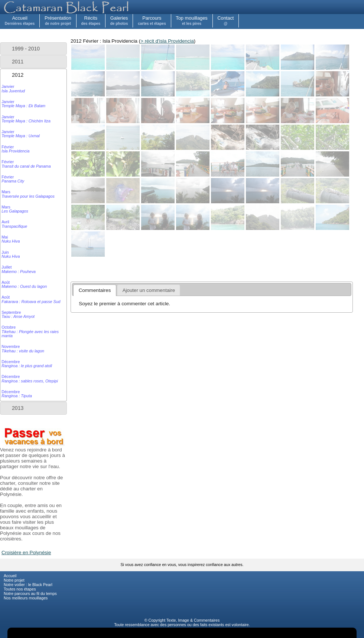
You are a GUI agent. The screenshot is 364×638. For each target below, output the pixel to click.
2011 (17, 62)
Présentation (58, 20)
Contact (225, 20)
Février (15, 149)
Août (24, 284)
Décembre (26, 363)
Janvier (13, 88)
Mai (10, 239)
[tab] (33, 48)
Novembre (22, 348)
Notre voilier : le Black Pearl (28, 584)
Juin (10, 254)
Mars (28, 194)
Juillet (18, 269)
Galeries (119, 20)
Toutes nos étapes (20, 589)
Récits (90, 20)
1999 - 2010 (26, 49)
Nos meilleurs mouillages (26, 598)
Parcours (152, 20)
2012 (17, 75)
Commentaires (207, 620)
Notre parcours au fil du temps (30, 593)
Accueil (20, 20)
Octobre (30, 331)
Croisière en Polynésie (26, 552)
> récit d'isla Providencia (167, 41)
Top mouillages (191, 20)
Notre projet (14, 580)
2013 (17, 408)
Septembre (18, 314)
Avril (14, 224)
